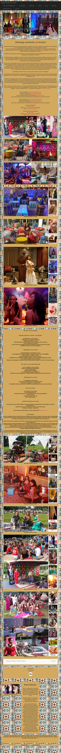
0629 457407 (26, 107)
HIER (38, 738)
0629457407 (26, 113)
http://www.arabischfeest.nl (36, 101)
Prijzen (46, 5)
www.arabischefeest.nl (39, 95)
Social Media (30, 668)
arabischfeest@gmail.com (32, 108)
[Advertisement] (30, 750)
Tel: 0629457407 (22, 5)
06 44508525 (32, 113)
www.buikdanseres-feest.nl (36, 93)
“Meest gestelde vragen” (45, 88)
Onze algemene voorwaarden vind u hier (30, 741)
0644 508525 (32, 107)
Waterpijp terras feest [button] (7, 8)
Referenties (54, 5)
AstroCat (30, 745)
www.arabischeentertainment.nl (34, 92)
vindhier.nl (30, 671)
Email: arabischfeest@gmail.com (9, 5)
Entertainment (31, 5)
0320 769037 (31, 106)
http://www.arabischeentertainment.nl (34, 99)
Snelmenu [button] (17, 8)
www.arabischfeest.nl (36, 94)
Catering (39, 5)
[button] (16, 661)
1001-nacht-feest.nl (43, 410)
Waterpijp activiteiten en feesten (8, 2)
